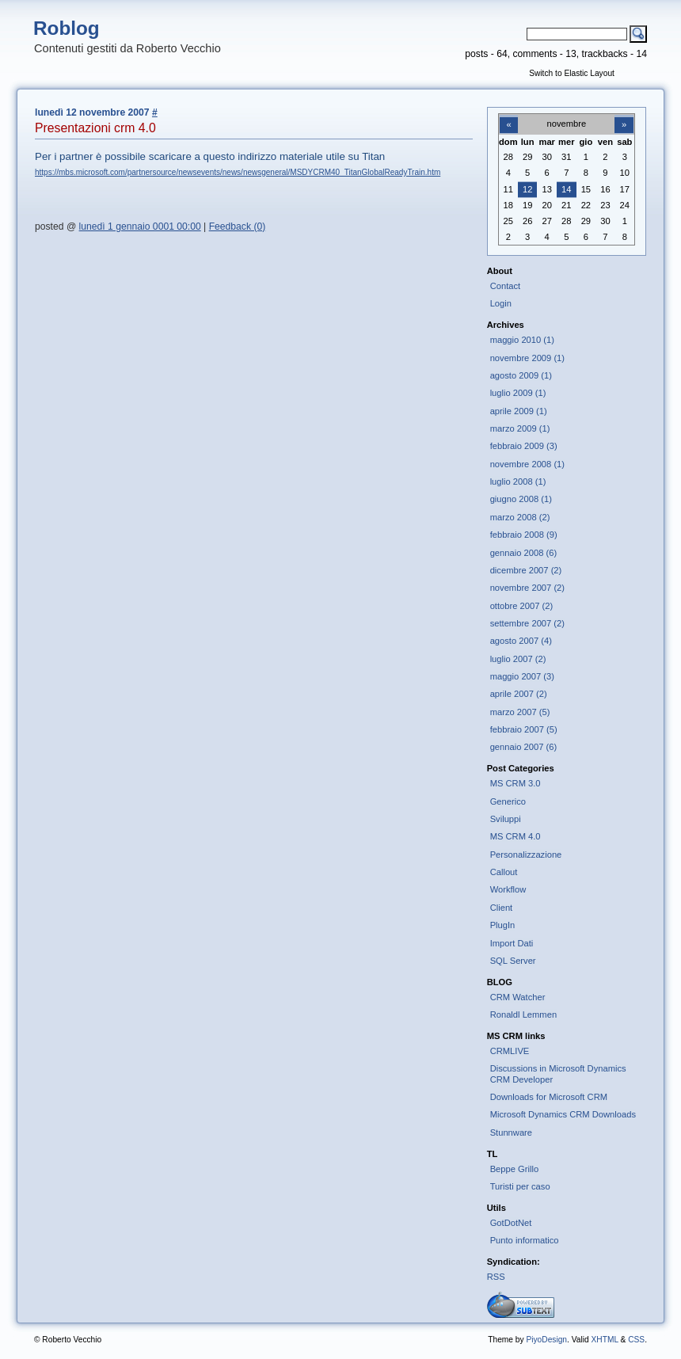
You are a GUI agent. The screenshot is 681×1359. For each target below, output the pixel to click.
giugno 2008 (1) (521, 499)
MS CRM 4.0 (515, 836)
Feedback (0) (237, 226)
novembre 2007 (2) (527, 587)
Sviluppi (505, 819)
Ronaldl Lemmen (523, 1014)
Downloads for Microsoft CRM (548, 1097)
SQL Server (513, 960)
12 (527, 189)
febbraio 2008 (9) (523, 534)
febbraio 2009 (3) (523, 446)
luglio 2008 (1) (518, 481)
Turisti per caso (520, 1186)
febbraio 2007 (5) (523, 729)
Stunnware (511, 1132)
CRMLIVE (510, 1051)
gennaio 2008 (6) (523, 553)
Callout (504, 872)
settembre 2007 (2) (527, 623)
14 (566, 189)
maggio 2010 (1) (522, 340)
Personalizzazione (526, 854)
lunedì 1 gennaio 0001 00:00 (140, 226)
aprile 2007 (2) (518, 694)
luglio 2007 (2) (518, 659)
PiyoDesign (546, 1339)
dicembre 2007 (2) (526, 570)
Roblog (66, 28)
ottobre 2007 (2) (522, 606)
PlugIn (503, 925)
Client (501, 907)
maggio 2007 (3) (522, 676)
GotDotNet (511, 1223)
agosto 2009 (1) (521, 375)
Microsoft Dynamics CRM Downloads (563, 1114)
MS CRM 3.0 (515, 783)
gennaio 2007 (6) (523, 747)
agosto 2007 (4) (521, 640)
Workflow (508, 889)
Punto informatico (524, 1240)
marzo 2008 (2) (520, 517)
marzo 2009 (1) (520, 428)
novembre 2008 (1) (527, 464)
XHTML (604, 1339)
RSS (496, 1276)
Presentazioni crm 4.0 (95, 128)
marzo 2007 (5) (520, 712)
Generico (508, 801)
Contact (505, 286)
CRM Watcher (518, 997)
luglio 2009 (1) (518, 393)
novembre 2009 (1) (527, 358)
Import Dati (512, 943)
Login (501, 303)
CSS (636, 1339)
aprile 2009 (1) (518, 411)
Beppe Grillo (514, 1169)
